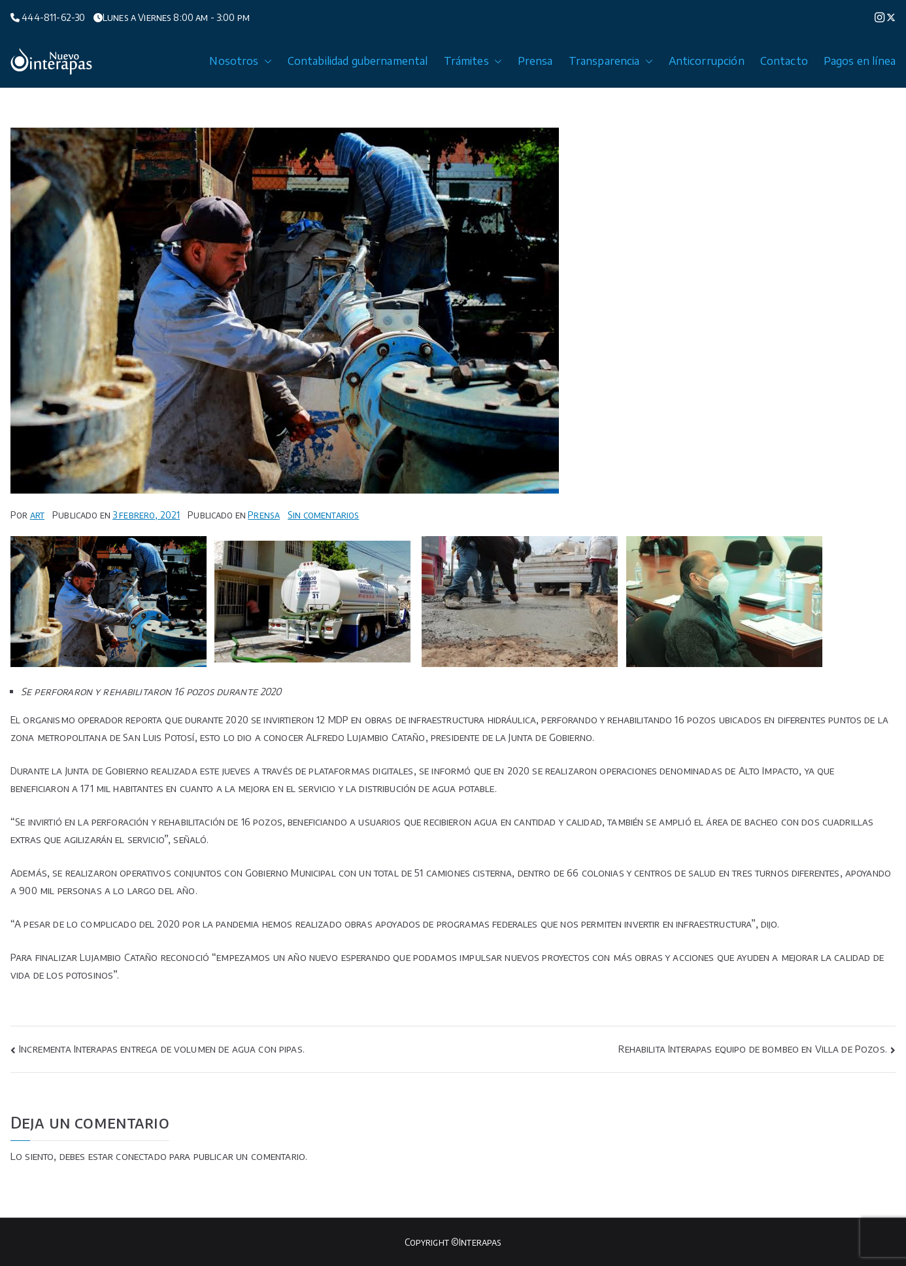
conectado (141, 1156)
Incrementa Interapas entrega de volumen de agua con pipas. (162, 1049)
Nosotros (240, 61)
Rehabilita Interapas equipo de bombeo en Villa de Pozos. (752, 1049)
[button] (265, 61)
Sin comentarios (323, 514)
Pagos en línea (860, 60)
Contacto (784, 60)
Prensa (535, 60)
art (37, 514)
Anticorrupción (707, 60)
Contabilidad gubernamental (358, 60)
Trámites (473, 61)
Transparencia (611, 61)
